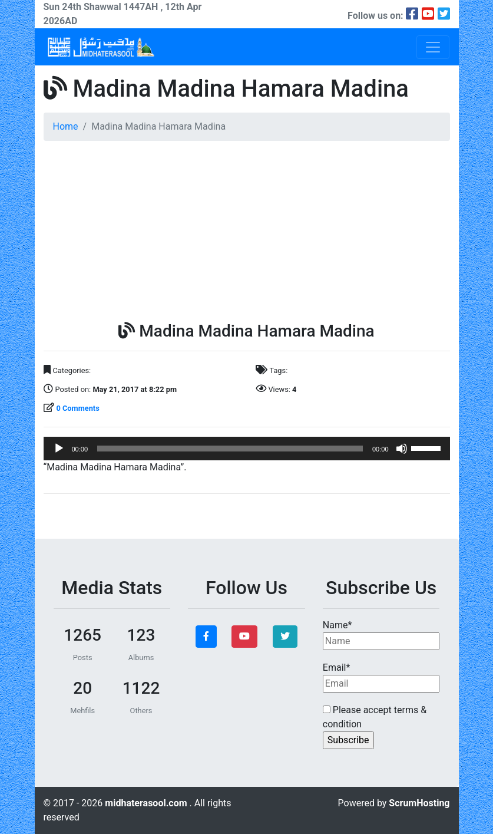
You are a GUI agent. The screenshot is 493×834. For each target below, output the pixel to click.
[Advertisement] (247, 232)
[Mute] (402, 448)
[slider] (230, 448)
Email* (381, 677)
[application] (247, 448)
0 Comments (77, 408)
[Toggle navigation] (432, 47)
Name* (381, 634)
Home (65, 126)
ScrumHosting (419, 803)
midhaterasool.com (147, 803)
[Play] (59, 448)
